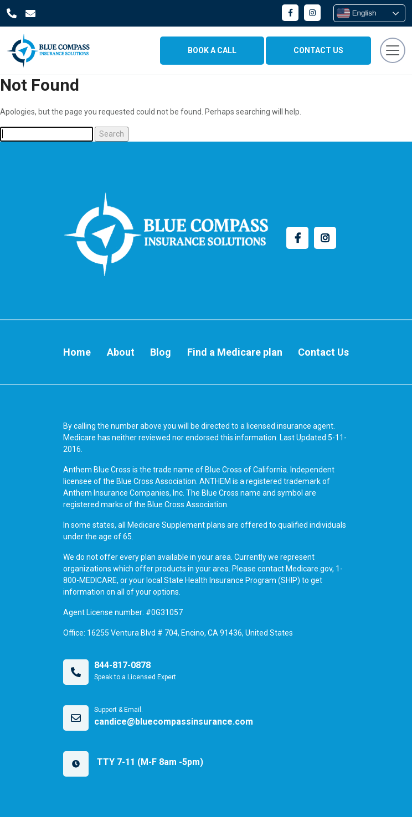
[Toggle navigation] (392, 50)
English (356, 13)
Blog (160, 352)
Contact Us (323, 352)
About (121, 352)
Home (77, 352)
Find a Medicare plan (234, 352)
